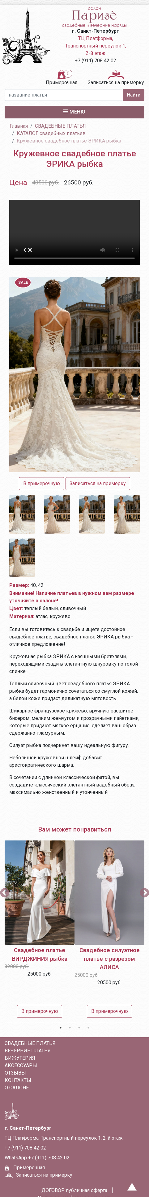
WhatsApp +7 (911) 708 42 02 (37, 1158)
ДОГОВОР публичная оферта (74, 1190)
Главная (19, 126)
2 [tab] (70, 1028)
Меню (74, 112)
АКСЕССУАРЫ (21, 1065)
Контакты (18, 1080)
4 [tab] (88, 1028)
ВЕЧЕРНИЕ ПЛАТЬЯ (28, 1051)
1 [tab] (60, 1028)
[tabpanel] (39, 930)
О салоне (17, 1088)
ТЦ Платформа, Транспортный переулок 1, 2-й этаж (95, 45)
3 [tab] (79, 1028)
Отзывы (15, 1073)
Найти (133, 95)
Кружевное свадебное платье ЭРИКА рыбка (69, 141)
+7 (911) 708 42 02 (95, 61)
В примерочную (39, 1011)
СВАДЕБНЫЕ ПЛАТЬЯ (60, 126)
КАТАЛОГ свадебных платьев (51, 133)
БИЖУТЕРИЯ (20, 1058)
